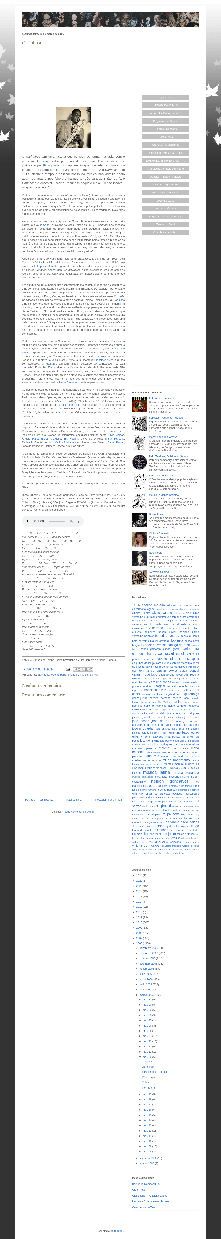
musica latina (156, 772)
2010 (139, 922)
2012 (139, 912)
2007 (139, 938)
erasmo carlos (161, 682)
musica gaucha (178, 767)
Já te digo (148, 1066)
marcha (164, 748)
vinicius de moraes (145, 845)
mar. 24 (147, 1035)
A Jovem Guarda (159, 571)
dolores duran (178, 670)
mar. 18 (147, 1099)
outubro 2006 (148, 958)
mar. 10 (147, 1141)
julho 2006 (146, 973)
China (145, 1082)
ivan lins (191, 709)
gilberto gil (191, 694)
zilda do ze (178, 853)
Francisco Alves (103, 359)
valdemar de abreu (190, 838)
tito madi (155, 834)
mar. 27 (147, 1020)
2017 (139, 896)
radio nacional (184, 801)
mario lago (184, 752)
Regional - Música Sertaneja (166, 216)
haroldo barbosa (160, 698)
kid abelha (192, 728)
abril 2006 (146, 989)
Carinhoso (148, 1061)
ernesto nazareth (181, 682)
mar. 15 (147, 1115)
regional (163, 805)
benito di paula (190, 636)
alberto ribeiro (141, 612)
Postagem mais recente (39, 799)
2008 (139, 932)
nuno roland (185, 785)
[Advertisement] (73, 75)
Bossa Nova (165, 136)
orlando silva (75, 674)
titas (146, 834)
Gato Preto (138, 1189)
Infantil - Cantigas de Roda (165, 184)
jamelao (137, 717)
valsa (153, 841)
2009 (139, 927)
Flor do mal (148, 1087)
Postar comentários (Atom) (79, 811)
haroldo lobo (181, 698)
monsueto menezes (151, 764)
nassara (174, 776)
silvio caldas (190, 822)
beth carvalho (140, 640)
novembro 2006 (149, 953)
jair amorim (174, 713)
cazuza (162, 659)
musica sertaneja (186, 772)
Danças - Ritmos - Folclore (165, 176)
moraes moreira (174, 763)
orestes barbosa (167, 789)
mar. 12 (147, 1130)
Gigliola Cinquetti (159, 533)
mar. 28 (147, 1015)
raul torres (148, 806)
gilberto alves (176, 694)
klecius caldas (140, 732)
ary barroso (154, 628)
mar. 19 (147, 1094)
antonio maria (152, 624)
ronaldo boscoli (190, 810)
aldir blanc (150, 616)
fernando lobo (175, 686)
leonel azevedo (153, 736)
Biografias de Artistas (165, 121)
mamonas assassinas (186, 744)
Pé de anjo (148, 1077)
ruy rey (145, 818)
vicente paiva (191, 841)
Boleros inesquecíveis (162, 398)
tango (195, 826)
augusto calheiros (143, 631)
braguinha (138, 645)
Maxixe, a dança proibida (164, 494)
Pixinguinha (51, 165)
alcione (180, 613)
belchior (149, 636)
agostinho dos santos (187, 609)
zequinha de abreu (162, 853)
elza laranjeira (176, 678)
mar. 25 (147, 1030)
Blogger (118, 1230)
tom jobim (169, 834)
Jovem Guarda (165, 200)
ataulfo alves (191, 628)
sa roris (173, 818)
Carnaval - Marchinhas (165, 144)
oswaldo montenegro (185, 793)
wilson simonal (183, 849)
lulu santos (193, 740)
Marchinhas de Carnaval (163, 436)
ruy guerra (187, 814)
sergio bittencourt (155, 822)
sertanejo (172, 822)
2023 (139, 880)
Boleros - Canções (166, 128)
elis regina (191, 674)
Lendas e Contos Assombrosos (150, 1201)
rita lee (155, 810)
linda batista (172, 736)
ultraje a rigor (165, 838)
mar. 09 (147, 1146)
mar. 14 (147, 1120)
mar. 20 (147, 1056)
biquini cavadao (160, 640)
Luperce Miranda (47, 266)
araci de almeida (175, 624)
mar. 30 (147, 1004)
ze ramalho (144, 853)
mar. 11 (147, 1135)
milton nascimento (176, 760)
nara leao (161, 776)
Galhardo (51, 363)
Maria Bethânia (114, 438)
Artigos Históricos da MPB (165, 113)
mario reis (151, 756)
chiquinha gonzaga (143, 663)
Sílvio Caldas (116, 434)
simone (150, 826)
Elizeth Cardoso (51, 438)
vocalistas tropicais (171, 845)
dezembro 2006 (149, 947)
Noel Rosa (155, 552)
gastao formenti (157, 694)
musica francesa (157, 767)
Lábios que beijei (69, 404)
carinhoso (43, 674)
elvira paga (159, 678)
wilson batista (166, 849)
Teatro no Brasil (165, 224)
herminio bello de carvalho (149, 705)
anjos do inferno (177, 620)
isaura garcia (177, 709)
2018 (139, 891)
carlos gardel (171, 649)
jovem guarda (142, 728)
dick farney (146, 670)
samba (183, 818)
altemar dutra (178, 616)
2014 (139, 901)
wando (152, 849)
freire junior (175, 690)
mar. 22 (147, 1046)
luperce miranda (141, 744)
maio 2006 (146, 984)
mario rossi (168, 756)
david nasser (153, 666)
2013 (139, 906)
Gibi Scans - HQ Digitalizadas (149, 1195)
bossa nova (192, 640)
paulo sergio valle (150, 801)
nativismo (185, 777)
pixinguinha (91, 674)
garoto (144, 694)
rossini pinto (153, 814)
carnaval (166, 653)
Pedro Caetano (68, 382)
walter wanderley (140, 850)
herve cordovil (177, 705)
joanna (195, 717)
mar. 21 (147, 1051)
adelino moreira (153, 605)
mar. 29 (147, 1010)
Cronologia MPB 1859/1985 (165, 152)
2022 (139, 885)
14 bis (136, 605)
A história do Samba (161, 475)
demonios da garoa (173, 666)
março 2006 (147, 994)
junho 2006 (147, 979)
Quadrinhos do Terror (144, 1207)
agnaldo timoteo (165, 609)
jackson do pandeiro (153, 713)
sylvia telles (172, 826)
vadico (176, 837)
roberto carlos (170, 810)
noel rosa (154, 785)
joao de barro (58, 674)
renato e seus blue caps (185, 806)
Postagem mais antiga (108, 799)
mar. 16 (147, 1109)
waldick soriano (190, 845)
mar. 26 (147, 1025)
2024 (139, 875)
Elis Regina (71, 438)
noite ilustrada (170, 785)
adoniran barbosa (177, 605)
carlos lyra (191, 649)
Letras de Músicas (166, 208)
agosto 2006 (147, 968)
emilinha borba (141, 682)
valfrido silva (139, 841)
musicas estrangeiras (142, 777)
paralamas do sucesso (148, 797)
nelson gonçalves (170, 781)
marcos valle (180, 748)
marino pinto (169, 752)
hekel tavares (148, 702)
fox (140, 690)
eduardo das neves (171, 674)
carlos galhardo (151, 649)
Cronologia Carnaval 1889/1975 (166, 168)
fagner (160, 686)
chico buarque (184, 658)
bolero (177, 640)
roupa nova (171, 814)
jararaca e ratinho (174, 717)
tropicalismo (152, 838)
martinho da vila (188, 756)
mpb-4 (142, 767)
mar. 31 (147, 999)
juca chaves (162, 728)
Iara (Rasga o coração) (155, 1071)
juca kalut (178, 728)
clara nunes (162, 663)
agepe (151, 609)
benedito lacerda (167, 636)
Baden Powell (116, 442)
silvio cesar (138, 826)
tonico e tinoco (186, 834)
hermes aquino (191, 702)
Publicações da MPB (165, 105)
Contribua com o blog (165, 232)
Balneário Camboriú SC (146, 1183)
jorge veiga (165, 724)
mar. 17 (147, 1104)
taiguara (185, 826)
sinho (160, 826)
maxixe (136, 760)
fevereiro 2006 (148, 1158)
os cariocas (162, 793)
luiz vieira (180, 740)
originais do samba (188, 789)
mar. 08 (147, 1151)
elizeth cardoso (141, 678)
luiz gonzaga (149, 740)
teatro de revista (142, 830)
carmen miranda (144, 653)
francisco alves (155, 690)
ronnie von (138, 814)
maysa (146, 760)
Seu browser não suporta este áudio (53, 521)
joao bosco (140, 721)
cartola (181, 653)
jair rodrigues (191, 713)
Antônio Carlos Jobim (58, 442)
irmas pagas (160, 709)
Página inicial (74, 799)
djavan (161, 670)
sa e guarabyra (159, 818)
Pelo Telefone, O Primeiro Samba (169, 456)
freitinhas (188, 690)
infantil (147, 709)
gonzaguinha (139, 698)
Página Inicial (166, 97)
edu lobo (151, 674)
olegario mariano (147, 789)
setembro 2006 (149, 963)
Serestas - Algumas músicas (166, 417)
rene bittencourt (141, 810)
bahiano (184, 631)
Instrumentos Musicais (165, 192)
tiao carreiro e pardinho (184, 830)
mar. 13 (147, 1125)
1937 (57, 483)
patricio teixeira (175, 797)
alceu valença (163, 612)
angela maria (157, 620)
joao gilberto (184, 721)
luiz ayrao (187, 736)
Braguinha (119, 299)
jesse (187, 717)
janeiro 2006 (147, 1163)
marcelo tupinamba (144, 748)
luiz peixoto (167, 740)
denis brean (192, 666)
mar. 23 (147, 1041)
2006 (139, 943)
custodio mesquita (181, 663)
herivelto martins (170, 701)
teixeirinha (161, 830)
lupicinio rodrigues (161, 744)
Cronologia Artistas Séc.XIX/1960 (165, 160)
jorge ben (150, 724)
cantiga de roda (179, 645)
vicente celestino (170, 841)
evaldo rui (149, 686)
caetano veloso (156, 645)
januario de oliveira (152, 717)
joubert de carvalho (186, 724)
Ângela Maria (30, 438)
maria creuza (153, 752)
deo (134, 670)
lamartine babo (178, 732)
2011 (139, 917)
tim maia (137, 834)
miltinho (156, 760)
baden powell (167, 631)
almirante (163, 616)
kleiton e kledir (158, 732)
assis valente (173, 628)
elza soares (192, 678)
